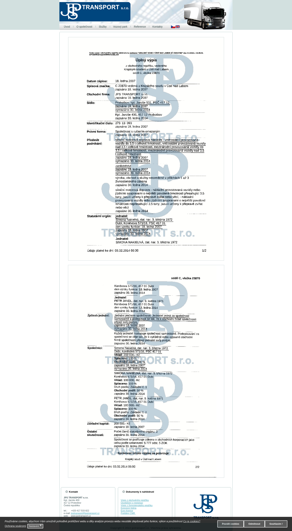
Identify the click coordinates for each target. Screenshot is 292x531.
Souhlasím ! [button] (276, 524)
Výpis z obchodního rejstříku (135, 500)
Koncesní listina (128, 508)
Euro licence (127, 510)
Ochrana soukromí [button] (15, 525)
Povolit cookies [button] (230, 524)
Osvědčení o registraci (132, 503)
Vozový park (120, 26)
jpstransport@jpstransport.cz (85, 513)
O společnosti (84, 26)
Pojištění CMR (128, 513)
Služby (103, 26)
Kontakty (157, 26)
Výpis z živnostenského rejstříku (137, 505)
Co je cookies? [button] (191, 521)
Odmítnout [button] (254, 524)
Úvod (67, 26)
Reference (140, 26)
